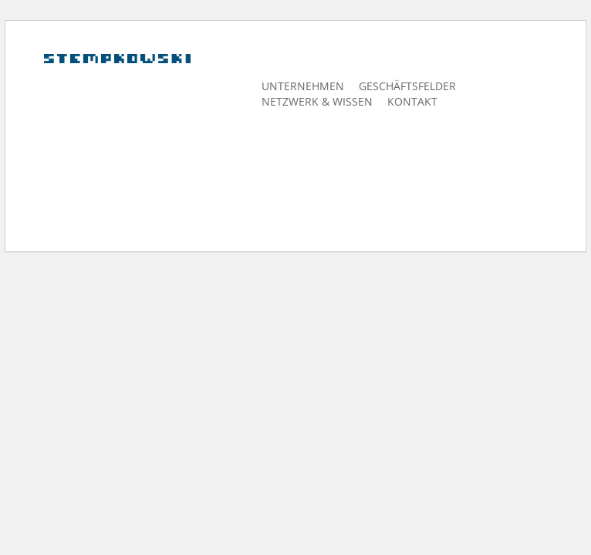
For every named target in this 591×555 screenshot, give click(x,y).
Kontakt (412, 101)
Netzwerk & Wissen (317, 101)
